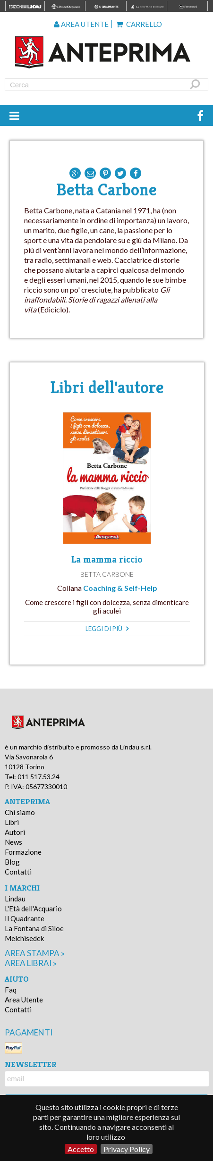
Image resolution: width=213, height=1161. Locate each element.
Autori (15, 832)
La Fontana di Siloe (34, 928)
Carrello (139, 24)
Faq (11, 989)
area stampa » (35, 953)
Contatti (18, 871)
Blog (12, 862)
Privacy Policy (126, 1148)
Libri (12, 822)
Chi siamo (20, 812)
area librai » (31, 963)
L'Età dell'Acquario (33, 908)
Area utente (81, 24)
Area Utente (24, 999)
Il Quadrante (24, 918)
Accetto (81, 1148)
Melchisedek (24, 938)
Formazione (23, 852)
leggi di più (106, 628)
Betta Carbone (107, 574)
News (13, 842)
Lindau (15, 898)
